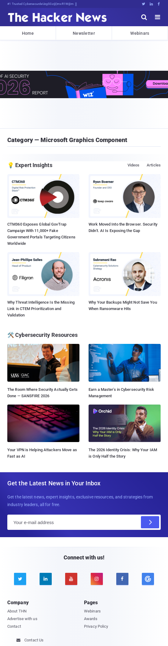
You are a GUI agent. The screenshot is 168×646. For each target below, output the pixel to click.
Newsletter (84, 33)
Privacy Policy (96, 626)
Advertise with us (22, 618)
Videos (134, 165)
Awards (90, 618)
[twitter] (20, 579)
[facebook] (122, 579)
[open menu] (158, 17)
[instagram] (97, 579)
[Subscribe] (150, 522)
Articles (154, 165)
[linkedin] (46, 579)
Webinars (139, 33)
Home (28, 33)
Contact (14, 626)
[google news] (148, 579)
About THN (16, 611)
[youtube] (71, 579)
